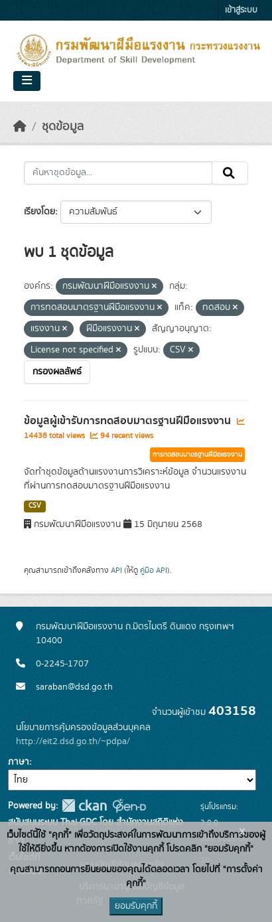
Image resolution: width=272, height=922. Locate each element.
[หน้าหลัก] (20, 126)
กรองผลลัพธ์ (57, 371)
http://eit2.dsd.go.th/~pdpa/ (73, 741)
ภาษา (18, 762)
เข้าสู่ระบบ (241, 10)
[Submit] (230, 173)
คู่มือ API (153, 570)
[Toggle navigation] (26, 81)
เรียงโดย (39, 211)
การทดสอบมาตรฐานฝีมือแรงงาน (197, 454)
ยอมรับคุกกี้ (136, 906)
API (116, 570)
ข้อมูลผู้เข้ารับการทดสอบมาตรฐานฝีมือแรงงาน (129, 420)
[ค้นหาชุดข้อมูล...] (118, 173)
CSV (35, 505)
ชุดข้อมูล (63, 126)
